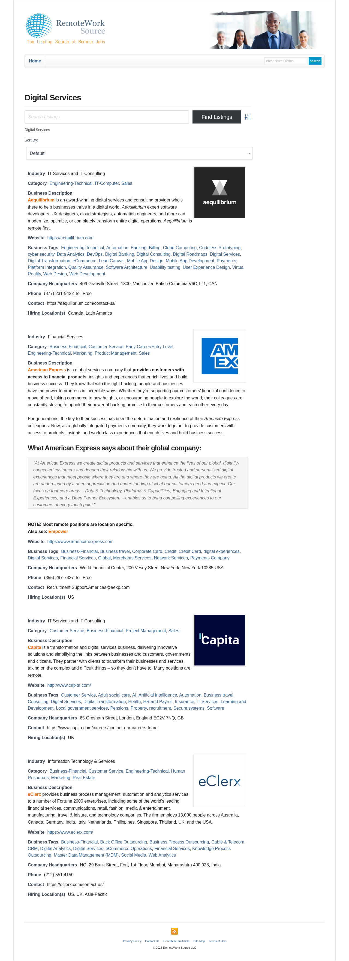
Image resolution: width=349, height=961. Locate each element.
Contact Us (152, 941)
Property (139, 708)
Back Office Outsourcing (123, 842)
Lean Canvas (112, 260)
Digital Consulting (154, 254)
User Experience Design (206, 267)
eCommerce (85, 260)
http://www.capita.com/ (69, 685)
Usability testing (165, 267)
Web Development (87, 274)
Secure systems (188, 708)
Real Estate (84, 777)
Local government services (82, 708)
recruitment (160, 708)
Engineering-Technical (71, 183)
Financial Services (78, 558)
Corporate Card (147, 551)
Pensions (119, 708)
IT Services (207, 701)
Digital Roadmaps (190, 254)
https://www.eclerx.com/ (70, 832)
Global (104, 558)
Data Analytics (70, 254)
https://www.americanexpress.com (80, 541)
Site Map (199, 941)
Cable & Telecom (227, 842)
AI (134, 695)
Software (215, 708)
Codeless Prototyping (219, 247)
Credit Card (190, 551)
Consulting (38, 701)
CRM (33, 848)
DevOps (95, 254)
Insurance (184, 701)
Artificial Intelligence (158, 695)
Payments (226, 260)
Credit (170, 551)
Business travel (115, 551)
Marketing (82, 353)
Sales (126, 183)
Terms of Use (217, 941)
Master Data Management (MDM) (86, 855)
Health (134, 701)
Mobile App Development (190, 260)
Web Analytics (162, 855)
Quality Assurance (86, 267)
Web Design (55, 274)
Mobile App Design (145, 260)
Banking (138, 247)
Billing (155, 247)
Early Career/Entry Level (149, 346)
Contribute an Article (176, 941)
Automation (117, 247)
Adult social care (114, 695)
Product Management (115, 353)
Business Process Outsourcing (179, 842)
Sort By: (31, 140)
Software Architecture (126, 267)
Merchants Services (132, 558)
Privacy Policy (132, 941)
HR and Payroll (158, 701)
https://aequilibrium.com (70, 238)
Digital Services (225, 254)
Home (35, 61)
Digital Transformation (49, 260)
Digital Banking (119, 254)
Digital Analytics (55, 848)
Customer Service (106, 346)
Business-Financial (68, 346)
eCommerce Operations (129, 848)
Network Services (171, 558)
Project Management (146, 630)
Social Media (133, 855)
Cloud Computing (180, 247)
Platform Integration (47, 267)
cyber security (41, 254)
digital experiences (221, 551)
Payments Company (210, 558)
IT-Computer (107, 183)
